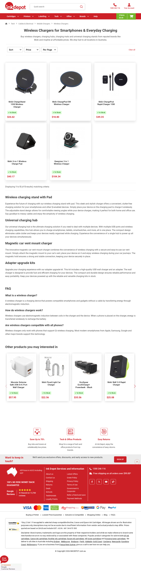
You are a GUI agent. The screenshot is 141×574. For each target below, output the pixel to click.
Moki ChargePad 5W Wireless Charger (61, 103)
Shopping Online (93, 515)
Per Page (47, 50)
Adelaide (88, 541)
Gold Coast (97, 541)
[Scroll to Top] (137, 461)
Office (69, 16)
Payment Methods (74, 498)
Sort (11, 50)
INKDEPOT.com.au (78, 551)
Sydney (57, 541)
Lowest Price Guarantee (52, 515)
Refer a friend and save (76, 495)
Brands (83, 16)
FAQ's (113, 515)
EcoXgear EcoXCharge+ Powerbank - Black (83, 385)
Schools (49, 492)
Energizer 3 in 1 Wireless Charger (61, 162)
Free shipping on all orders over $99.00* (110, 473)
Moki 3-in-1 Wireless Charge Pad (17, 162)
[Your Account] (129, 6)
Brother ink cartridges (57, 539)
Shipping (49, 481)
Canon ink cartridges (38, 539)
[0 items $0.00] (126, 16)
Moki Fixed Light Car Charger (51, 383)
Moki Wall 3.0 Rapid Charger (117, 383)
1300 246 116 (97, 468)
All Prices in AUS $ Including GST (31, 471)
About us (49, 474)
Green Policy (72, 478)
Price (28, 50)
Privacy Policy (72, 481)
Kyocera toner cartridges (115, 539)
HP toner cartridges (93, 539)
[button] (135, 386)
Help (96, 16)
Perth (82, 541)
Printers (27, 16)
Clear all (132, 50)
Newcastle (116, 541)
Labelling (42, 16)
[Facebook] (92, 481)
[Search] (81, 6)
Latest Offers (72, 474)
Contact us (50, 478)
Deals (48, 488)
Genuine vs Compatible (74, 515)
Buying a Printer (32, 515)
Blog (105, 515)
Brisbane (74, 541)
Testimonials (51, 496)
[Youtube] (106, 481)
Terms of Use (72, 485)
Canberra (107, 541)
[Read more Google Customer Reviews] (11, 567)
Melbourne (65, 541)
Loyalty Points (52, 499)
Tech (56, 16)
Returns (49, 485)
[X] (99, 481)
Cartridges (11, 16)
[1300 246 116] (115, 6)
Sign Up (120, 459)
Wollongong (32, 545)
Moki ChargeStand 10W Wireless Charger (17, 104)
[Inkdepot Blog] (113, 481)
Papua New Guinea (67, 545)
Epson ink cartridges (75, 539)
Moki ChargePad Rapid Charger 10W (106, 103)
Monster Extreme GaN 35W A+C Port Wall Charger (18, 385)
